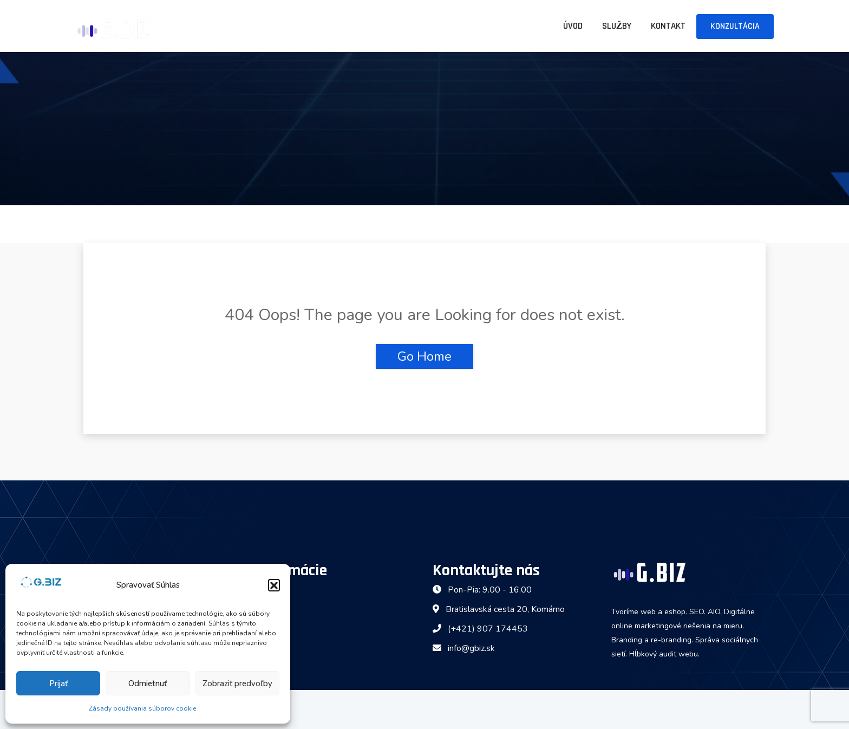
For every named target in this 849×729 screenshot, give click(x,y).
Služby (616, 26)
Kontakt (668, 26)
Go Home (424, 356)
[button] (274, 585)
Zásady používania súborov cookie (142, 708)
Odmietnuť (147, 683)
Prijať (58, 683)
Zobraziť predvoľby (237, 683)
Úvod (573, 26)
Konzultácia (735, 26)
